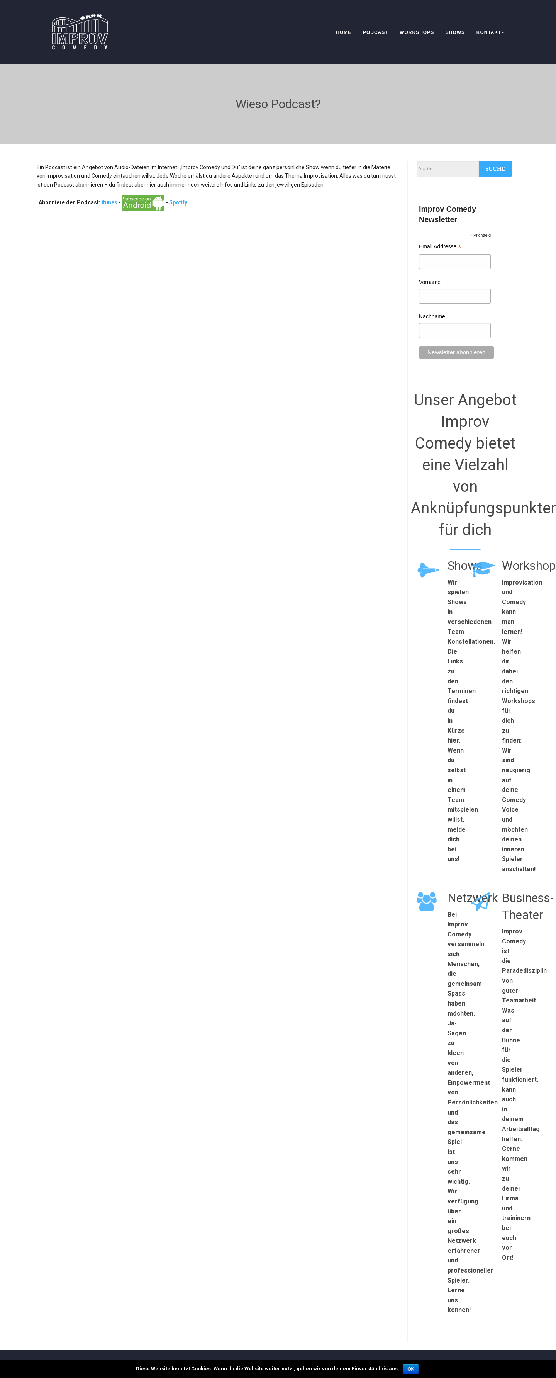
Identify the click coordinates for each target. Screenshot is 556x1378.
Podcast (375, 32)
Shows (455, 32)
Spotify (178, 202)
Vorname (430, 282)
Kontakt (490, 33)
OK (410, 1369)
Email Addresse (440, 247)
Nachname (432, 316)
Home (343, 32)
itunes (109, 202)
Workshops (417, 32)
